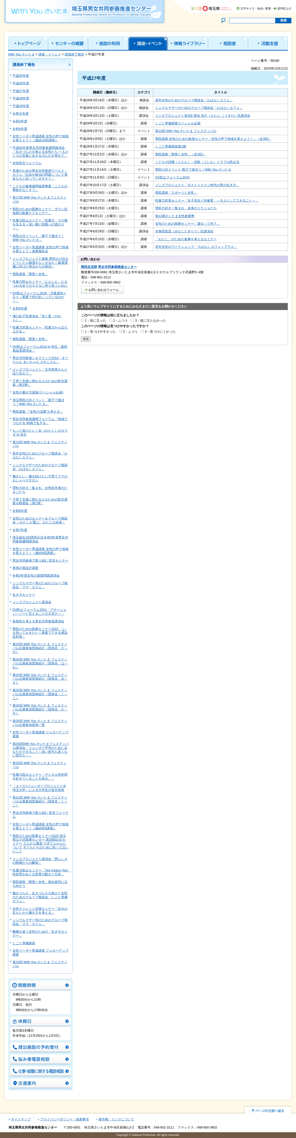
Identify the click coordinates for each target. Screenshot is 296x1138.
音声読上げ (284, 8)
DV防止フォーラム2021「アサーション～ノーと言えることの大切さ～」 (39, 611)
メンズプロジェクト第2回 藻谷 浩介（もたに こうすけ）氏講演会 (202, 115)
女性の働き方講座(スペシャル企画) (37, 392)
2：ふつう (120, 320)
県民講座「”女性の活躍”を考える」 (37, 411)
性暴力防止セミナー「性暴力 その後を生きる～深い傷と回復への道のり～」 (40, 224)
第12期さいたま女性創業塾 (174, 216)
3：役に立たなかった (150, 320)
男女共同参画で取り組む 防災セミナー (40, 560)
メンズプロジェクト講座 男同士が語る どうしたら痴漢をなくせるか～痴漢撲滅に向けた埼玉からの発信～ (40, 262)
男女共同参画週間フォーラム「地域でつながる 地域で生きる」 (40, 421)
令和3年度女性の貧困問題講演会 (36, 575)
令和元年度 (20, 113)
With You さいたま (21, 54)
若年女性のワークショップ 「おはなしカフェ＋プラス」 (196, 247)
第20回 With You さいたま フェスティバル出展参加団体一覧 (39, 723)
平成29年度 (20, 106)
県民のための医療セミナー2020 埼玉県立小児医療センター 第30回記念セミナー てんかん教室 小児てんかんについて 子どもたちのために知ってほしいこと (40, 843)
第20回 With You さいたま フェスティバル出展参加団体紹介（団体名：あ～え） (40, 679)
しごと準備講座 (23, 943)
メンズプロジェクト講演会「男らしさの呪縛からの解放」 (40, 861)
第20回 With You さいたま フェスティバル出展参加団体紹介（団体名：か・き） (40, 709)
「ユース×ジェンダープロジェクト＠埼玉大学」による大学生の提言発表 (39, 788)
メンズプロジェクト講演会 (31, 602)
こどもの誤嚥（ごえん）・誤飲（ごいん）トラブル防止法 (197, 162)
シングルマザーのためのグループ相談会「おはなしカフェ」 (40, 467)
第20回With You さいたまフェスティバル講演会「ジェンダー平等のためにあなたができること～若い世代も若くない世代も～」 (40, 749)
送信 (86, 339)
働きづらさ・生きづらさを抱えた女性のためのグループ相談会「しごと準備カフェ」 (40, 897)
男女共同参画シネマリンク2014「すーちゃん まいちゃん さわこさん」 (40, 360)
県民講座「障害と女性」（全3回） (180, 154)
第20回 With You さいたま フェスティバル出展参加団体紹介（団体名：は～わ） (40, 663)
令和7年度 (19, 530)
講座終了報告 (74, 54)
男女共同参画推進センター (117, 267)
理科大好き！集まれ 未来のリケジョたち (186, 208)
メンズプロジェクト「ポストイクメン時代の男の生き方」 (197, 185)
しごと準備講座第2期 (170, 146)
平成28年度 (20, 98)
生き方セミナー (23, 595)
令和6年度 (19, 511)
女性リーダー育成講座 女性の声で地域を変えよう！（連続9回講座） (40, 551)
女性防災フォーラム (27, 163)
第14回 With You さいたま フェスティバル (185, 131)
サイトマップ (21, 1119)
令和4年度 (19, 129)
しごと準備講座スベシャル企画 (177, 123)
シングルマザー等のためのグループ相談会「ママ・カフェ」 (40, 585)
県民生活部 (89, 267)
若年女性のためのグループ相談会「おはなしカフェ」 (194, 100)
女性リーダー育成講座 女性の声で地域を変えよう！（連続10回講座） (40, 138)
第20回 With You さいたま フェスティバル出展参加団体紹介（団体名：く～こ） (40, 694)
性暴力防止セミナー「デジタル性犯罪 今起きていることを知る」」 (40, 776)
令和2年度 (19, 121)
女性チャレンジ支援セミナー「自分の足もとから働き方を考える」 (40, 910)
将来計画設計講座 (25, 568)
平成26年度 (20, 83)
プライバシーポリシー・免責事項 (64, 1119)
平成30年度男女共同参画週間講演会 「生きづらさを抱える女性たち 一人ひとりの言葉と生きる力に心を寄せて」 (40, 151)
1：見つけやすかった (100, 331)
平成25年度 (20, 75)
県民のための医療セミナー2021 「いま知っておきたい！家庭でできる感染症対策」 (40, 633)
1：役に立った (95, 320)
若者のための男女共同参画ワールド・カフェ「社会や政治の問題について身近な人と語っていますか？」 (40, 174)
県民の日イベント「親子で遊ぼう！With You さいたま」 (38, 238)
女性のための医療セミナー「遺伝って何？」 (187, 223)
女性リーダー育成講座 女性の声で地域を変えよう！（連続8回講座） (40, 826)
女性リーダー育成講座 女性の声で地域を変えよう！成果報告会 (40, 249)
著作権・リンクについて (116, 1119)
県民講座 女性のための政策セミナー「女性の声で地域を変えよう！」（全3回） (213, 139)
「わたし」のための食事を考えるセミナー (186, 239)
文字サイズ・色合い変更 (255, 8)
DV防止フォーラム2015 (172, 177)
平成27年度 (20, 91)
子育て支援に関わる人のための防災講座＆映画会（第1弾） (40, 501)
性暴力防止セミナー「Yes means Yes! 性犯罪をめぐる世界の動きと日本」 (41, 872)
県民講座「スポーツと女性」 (176, 192)
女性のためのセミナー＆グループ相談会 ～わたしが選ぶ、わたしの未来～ (40, 520)
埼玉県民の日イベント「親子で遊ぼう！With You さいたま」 (38, 402)
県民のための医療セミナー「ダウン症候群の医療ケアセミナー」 (40, 211)
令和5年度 (19, 308)
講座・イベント (49, 54)
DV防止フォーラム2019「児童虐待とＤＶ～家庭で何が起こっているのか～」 (39, 297)
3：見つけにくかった (160, 331)
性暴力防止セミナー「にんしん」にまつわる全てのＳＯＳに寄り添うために (40, 283)
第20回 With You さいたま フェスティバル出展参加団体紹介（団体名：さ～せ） (40, 648)
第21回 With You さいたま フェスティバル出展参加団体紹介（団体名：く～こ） (40, 801)
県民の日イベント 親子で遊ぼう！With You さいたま (193, 169)
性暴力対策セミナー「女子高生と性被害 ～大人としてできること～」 (207, 200)
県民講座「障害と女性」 (30, 274)
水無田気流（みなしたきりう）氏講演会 (184, 231)
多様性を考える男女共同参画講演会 (38, 621)
